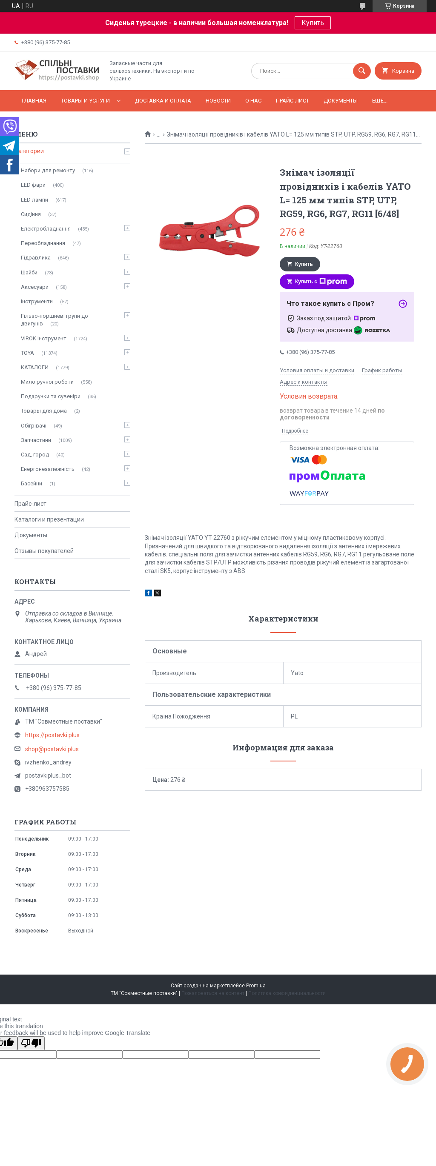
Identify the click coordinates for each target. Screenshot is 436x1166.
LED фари (33, 185)
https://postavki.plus (52, 735)
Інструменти (37, 301)
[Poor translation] (31, 1043)
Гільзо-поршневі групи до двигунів (54, 320)
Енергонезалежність (48, 469)
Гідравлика (36, 257)
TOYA (27, 353)
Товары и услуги (85, 100)
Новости (218, 100)
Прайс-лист (292, 100)
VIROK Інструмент (43, 338)
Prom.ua (256, 986)
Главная (34, 100)
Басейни (31, 483)
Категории (29, 151)
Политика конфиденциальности (287, 993)
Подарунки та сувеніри (50, 396)
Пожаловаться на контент (212, 993)
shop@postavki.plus (52, 749)
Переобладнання (43, 243)
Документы (341, 100)
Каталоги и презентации (49, 519)
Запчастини (36, 440)
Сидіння (31, 214)
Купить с (321, 281)
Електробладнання (46, 228)
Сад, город (35, 454)
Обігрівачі (33, 425)
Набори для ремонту (48, 170)
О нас (253, 100)
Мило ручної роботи (47, 382)
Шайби (29, 272)
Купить (312, 23)
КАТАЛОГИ (35, 367)
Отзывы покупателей (44, 550)
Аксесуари (35, 287)
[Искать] (362, 71)
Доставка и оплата (163, 100)
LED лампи (34, 200)
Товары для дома (44, 411)
